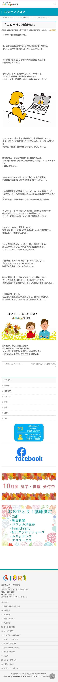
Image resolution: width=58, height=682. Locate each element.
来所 (6, 407)
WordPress (17, 677)
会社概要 (7, 615)
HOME (6, 602)
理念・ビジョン (9, 619)
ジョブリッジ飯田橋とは (12, 635)
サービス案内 (8, 631)
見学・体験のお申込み (12, 606)
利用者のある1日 (10, 643)
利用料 (6, 656)
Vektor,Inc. (42, 677)
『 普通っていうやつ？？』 (12, 364)
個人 (6, 418)
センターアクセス (10, 660)
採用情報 (7, 623)
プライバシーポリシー (12, 668)
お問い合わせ (8, 664)
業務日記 (53, 30)
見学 (6, 413)
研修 (6, 402)
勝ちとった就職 (9, 652)
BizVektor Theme (29, 677)
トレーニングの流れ (11, 639)
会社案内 (7, 610)
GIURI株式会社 (25, 674)
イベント (7, 397)
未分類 (6, 386)
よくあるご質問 (9, 627)
